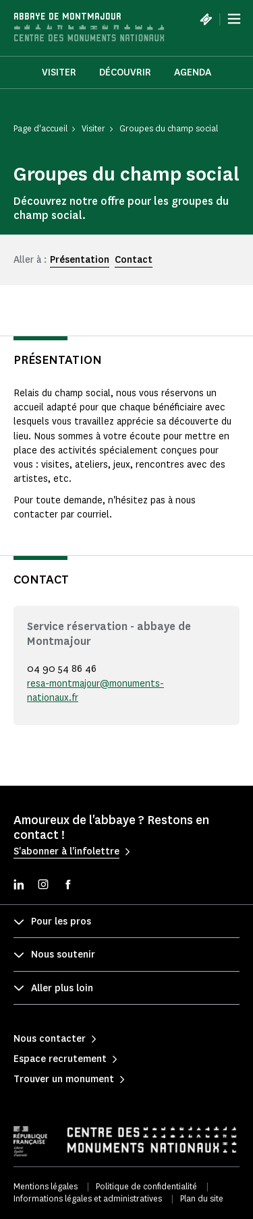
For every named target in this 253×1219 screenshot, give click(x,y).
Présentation (79, 259)
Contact (133, 259)
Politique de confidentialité (146, 1186)
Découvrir (125, 72)
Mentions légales (45, 1186)
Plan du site (201, 1198)
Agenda (192, 72)
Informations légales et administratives (87, 1198)
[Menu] (234, 19)
